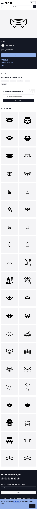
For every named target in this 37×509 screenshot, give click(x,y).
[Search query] (18, 96)
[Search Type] (3, 6)
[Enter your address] (18, 487)
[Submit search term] (34, 6)
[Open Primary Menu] (2, 3)
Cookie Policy (16, 501)
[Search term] (19, 6)
